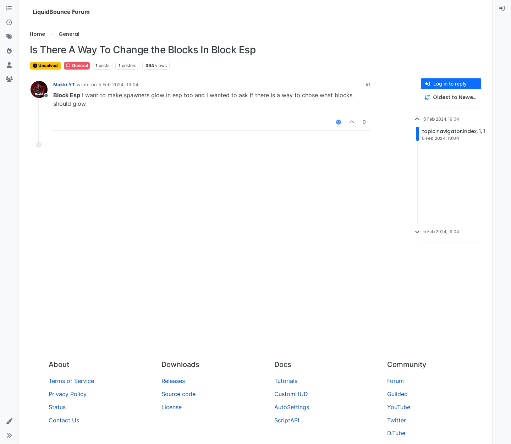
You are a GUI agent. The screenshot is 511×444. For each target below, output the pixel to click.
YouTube (398, 407)
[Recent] (9, 22)
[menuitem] (501, 8)
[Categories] (9, 8)
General (77, 65)
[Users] (9, 65)
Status (57, 407)
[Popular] (9, 51)
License (171, 407)
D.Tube (396, 433)
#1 (368, 84)
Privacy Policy (68, 394)
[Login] (501, 8)
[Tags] (9, 37)
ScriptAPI (286, 420)
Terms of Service (71, 380)
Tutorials (285, 380)
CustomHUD (291, 394)
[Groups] (9, 79)
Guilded (397, 394)
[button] (9, 421)
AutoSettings (291, 407)
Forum (395, 380)
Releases (173, 380)
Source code (178, 394)
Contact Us (64, 420)
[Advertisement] (255, 301)
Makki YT (64, 84)
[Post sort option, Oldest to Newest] (451, 97)
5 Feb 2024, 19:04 (118, 84)
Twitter (396, 420)
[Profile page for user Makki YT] (39, 89)
